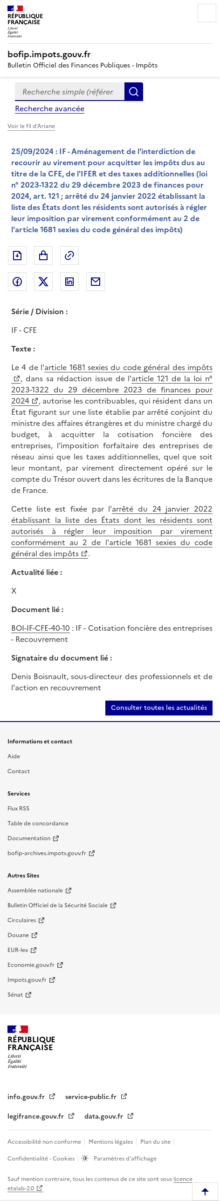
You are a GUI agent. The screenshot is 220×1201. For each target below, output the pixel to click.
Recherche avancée (49, 108)
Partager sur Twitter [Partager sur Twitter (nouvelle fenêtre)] (43, 281)
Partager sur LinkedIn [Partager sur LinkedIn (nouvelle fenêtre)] (69, 281)
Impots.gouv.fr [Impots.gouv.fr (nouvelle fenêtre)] (27, 980)
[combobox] (69, 91)
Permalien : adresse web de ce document (69, 255)
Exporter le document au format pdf (17, 255)
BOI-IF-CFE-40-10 (40, 628)
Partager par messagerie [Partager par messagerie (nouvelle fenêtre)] (95, 281)
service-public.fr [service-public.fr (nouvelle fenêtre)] (91, 1097)
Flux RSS (18, 808)
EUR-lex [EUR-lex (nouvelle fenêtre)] (17, 950)
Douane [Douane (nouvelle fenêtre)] (18, 935)
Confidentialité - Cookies (41, 1158)
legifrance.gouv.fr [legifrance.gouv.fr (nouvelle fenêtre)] (36, 1116)
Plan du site (156, 1142)
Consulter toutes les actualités (159, 708)
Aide (13, 756)
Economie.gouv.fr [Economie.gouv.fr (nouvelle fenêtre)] (31, 965)
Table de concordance (38, 823)
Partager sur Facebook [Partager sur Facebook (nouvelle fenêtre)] (17, 281)
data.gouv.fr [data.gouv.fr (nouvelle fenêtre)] (104, 1116)
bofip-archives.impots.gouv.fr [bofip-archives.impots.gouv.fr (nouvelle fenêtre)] (46, 853)
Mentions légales (111, 1142)
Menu (207, 13)
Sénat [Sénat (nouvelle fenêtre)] (15, 995)
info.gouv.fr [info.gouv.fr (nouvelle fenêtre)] (27, 1097)
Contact (18, 771)
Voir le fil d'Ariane (31, 126)
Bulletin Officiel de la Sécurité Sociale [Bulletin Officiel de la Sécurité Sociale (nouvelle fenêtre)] (57, 905)
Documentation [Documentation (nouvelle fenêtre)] (28, 838)
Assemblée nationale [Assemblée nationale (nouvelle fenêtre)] (35, 890)
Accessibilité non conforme (44, 1142)
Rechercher (133, 91)
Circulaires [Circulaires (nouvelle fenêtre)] (21, 920)
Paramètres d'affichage (124, 1158)
